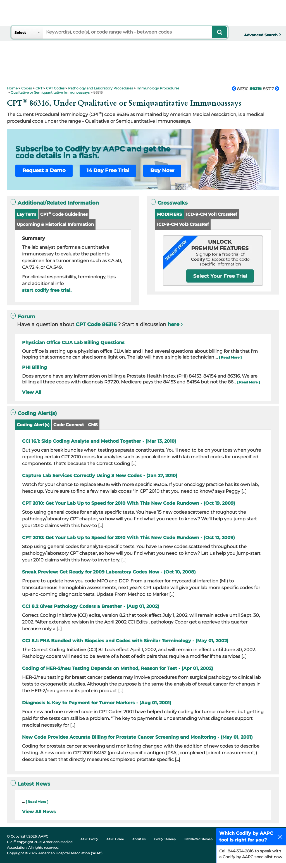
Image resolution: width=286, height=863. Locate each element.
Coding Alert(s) (33, 424)
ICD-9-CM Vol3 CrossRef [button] (183, 224)
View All (31, 392)
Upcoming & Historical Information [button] (55, 224)
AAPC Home (115, 839)
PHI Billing (34, 367)
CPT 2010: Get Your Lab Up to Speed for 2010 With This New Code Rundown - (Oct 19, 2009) (128, 503)
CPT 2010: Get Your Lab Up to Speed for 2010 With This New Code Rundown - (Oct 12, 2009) (128, 537)
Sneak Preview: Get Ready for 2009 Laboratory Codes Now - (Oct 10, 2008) (109, 572)
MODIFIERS (169, 214)
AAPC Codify (89, 839)
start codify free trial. (47, 290)
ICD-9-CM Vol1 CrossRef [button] (211, 214)
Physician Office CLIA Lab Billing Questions (73, 342)
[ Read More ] (230, 357)
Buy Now (162, 170)
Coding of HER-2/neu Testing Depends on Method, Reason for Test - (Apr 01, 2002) (117, 668)
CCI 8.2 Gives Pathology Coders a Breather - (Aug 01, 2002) (90, 606)
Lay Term (26, 214)
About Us (139, 839)
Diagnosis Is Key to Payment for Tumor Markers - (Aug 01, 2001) (96, 702)
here (173, 324)
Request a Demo (44, 170)
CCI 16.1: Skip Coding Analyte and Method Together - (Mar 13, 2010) (99, 441)
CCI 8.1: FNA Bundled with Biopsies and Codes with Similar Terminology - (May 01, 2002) (125, 640)
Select (20, 32)
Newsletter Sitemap (198, 839)
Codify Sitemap (165, 839)
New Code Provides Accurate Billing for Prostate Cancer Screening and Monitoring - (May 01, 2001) (137, 737)
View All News (39, 811)
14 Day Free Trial (108, 170)
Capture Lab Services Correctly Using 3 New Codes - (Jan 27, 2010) (99, 475)
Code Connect (68, 424)
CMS (93, 424)
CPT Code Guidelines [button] (64, 214)
